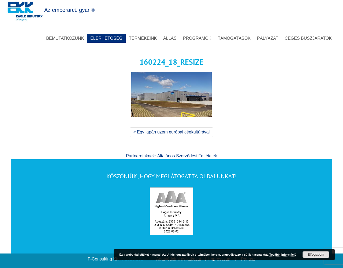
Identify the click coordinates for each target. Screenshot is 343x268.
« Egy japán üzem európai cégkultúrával (171, 132)
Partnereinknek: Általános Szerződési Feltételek (171, 156)
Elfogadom (316, 254)
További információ (282, 254)
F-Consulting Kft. (104, 259)
